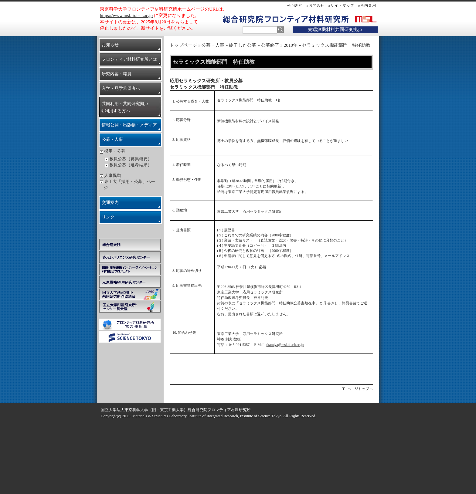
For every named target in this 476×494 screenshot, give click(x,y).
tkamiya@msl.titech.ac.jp (285, 345)
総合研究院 (130, 244)
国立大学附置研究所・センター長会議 (130, 307)
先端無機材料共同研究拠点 (335, 29)
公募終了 (270, 45)
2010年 (291, 45)
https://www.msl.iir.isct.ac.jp (126, 15)
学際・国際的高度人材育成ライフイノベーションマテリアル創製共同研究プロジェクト (130, 269)
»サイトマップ (341, 5)
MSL (364, 18)
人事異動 (112, 175)
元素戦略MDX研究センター (130, 282)
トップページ (183, 45)
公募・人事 (213, 45)
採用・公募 (114, 151)
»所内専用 (367, 5)
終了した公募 (242, 45)
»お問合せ (316, 5)
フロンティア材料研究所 (307, 19)
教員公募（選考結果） (130, 165)
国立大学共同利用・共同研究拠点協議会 (130, 294)
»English (295, 5)
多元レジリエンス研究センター (130, 257)
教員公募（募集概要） (130, 159)
